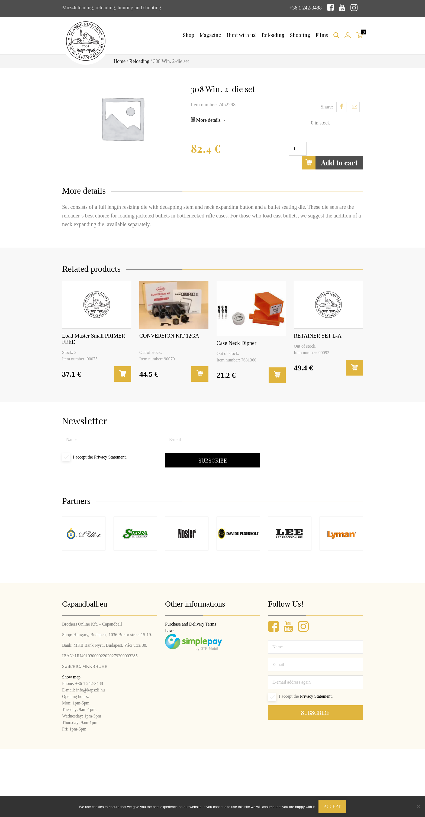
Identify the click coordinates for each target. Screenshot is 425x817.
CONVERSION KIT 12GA (169, 336)
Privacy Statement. (110, 457)
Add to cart (330, 162)
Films (322, 35)
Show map (71, 677)
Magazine (210, 35)
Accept (332, 806)
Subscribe (212, 460)
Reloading (273, 35)
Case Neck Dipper (236, 343)
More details (208, 120)
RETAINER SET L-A (318, 336)
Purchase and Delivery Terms (190, 624)
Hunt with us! (241, 35)
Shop (188, 35)
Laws (170, 630)
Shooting (300, 35)
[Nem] (418, 806)
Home (119, 61)
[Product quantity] (298, 149)
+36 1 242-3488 (305, 7)
